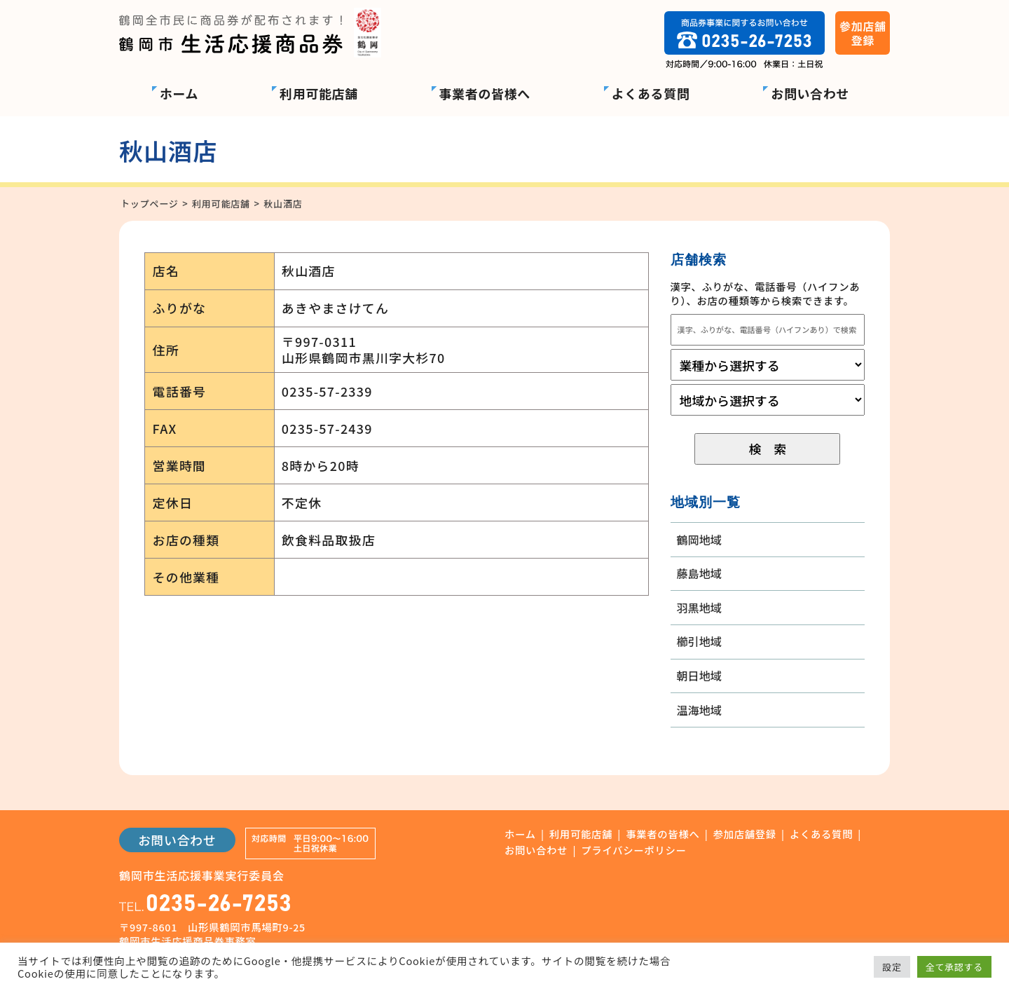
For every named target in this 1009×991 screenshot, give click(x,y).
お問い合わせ (810, 93)
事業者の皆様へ (484, 93)
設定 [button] (891, 966)
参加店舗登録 (744, 834)
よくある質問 (651, 93)
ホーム (179, 93)
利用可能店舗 (319, 93)
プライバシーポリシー (633, 850)
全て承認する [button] (954, 966)
